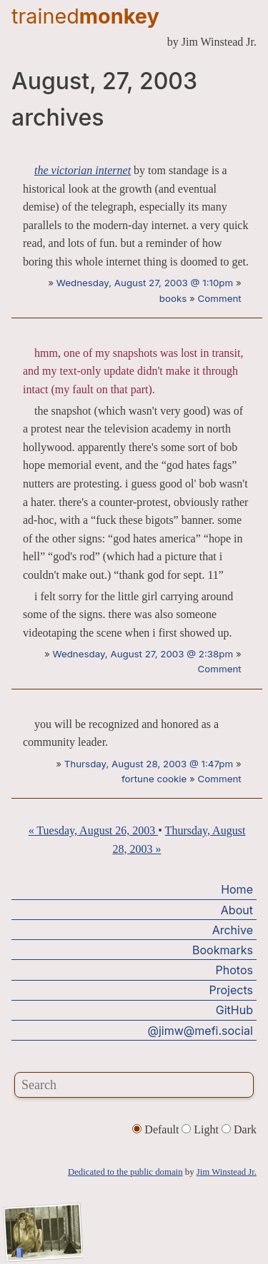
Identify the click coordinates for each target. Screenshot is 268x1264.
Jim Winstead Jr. (227, 1172)
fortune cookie (154, 778)
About (237, 910)
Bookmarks (222, 950)
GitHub (234, 1010)
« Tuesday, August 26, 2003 (94, 830)
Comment (220, 298)
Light (202, 1129)
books (173, 298)
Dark (239, 1129)
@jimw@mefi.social (200, 1030)
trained (85, 16)
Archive (232, 930)
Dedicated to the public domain (125, 1172)
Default (157, 1129)
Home (237, 889)
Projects (231, 990)
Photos (234, 970)
